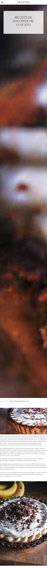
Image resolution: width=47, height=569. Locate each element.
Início (1, 401)
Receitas (6, 401)
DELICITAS (23, 2)
